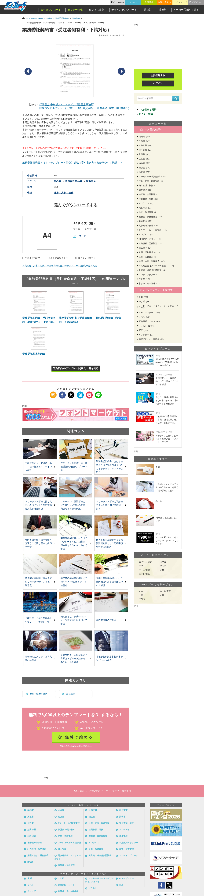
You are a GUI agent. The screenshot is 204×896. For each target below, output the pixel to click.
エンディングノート (128, 855)
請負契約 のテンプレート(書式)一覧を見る (75, 368)
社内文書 (93, 810)
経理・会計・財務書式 (37, 855)
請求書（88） (145, 168)
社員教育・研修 (96, 829)
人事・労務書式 (96, 849)
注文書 (61, 816)
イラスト (93, 888)
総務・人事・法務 (63, 192)
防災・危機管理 (65, 836)
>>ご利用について (31, 258)
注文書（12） (145, 159)
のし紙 (61, 878)
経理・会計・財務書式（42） (152, 261)
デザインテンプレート (124, 9)
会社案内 (126, 791)
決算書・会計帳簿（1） (149, 194)
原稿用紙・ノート (66, 885)
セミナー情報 (75, 9)
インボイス (94, 842)
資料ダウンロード (51, 9)
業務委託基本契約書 (33, 354)
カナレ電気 (144, 574)
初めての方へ (117, 2)
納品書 (92, 816)
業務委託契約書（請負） (110, 318)
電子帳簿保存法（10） (149, 226)
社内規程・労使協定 (36, 849)
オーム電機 (144, 570)
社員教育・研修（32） (149, 199)
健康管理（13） (146, 221)
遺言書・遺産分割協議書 (100, 855)
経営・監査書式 (126, 849)
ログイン (133, 2)
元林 (162, 570)
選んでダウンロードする (76, 205)
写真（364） (144, 330)
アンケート (124, 829)
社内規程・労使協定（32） (151, 243)
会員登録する (158, 75)
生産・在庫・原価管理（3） (152, 181)
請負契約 (70, 694)
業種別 (148, 9)
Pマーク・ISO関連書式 (69, 823)
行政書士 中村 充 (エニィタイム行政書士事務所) (66, 104)
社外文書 (123, 810)
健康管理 (123, 836)
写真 (121, 885)
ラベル (30, 885)
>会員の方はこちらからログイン (75, 745)
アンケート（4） (146, 203)
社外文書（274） (147, 150)
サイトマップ (180, 2)
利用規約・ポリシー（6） (151, 239)
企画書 (61, 810)
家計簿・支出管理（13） (150, 283)
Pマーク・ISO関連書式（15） (153, 177)
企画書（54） (145, 141)
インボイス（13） (147, 234)
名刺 (29, 878)
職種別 (162, 9)
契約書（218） (146, 136)
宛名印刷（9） (145, 208)
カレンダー (32, 891)
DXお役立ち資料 (147, 109)
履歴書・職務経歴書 (98, 836)
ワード (82, 236)
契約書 (30, 810)
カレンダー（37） (147, 335)
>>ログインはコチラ (85, 258)
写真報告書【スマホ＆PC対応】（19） (157, 266)
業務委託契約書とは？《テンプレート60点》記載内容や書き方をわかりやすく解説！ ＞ (72, 162)
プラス (163, 566)
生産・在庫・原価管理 (99, 823)
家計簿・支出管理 (66, 865)
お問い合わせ (164, 2)
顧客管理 (31, 829)
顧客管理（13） (146, 190)
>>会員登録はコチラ (58, 258)
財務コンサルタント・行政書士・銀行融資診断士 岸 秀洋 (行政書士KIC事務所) (84, 108)
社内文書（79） (146, 145)
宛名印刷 (31, 836)
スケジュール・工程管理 (69, 842)
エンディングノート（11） (151, 275)
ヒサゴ (163, 562)
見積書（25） (145, 154)
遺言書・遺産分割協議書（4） (153, 270)
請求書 (122, 816)
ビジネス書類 (96, 9)
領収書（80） (145, 172)
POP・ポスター (126, 878)
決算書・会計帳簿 (66, 829)
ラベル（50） (145, 317)
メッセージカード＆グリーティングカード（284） (158, 307)
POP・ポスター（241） (150, 312)
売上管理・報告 (126, 823)
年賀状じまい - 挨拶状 (68, 891)
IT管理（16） (145, 279)
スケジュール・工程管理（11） (153, 230)
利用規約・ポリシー (128, 842)
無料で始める (79, 737)
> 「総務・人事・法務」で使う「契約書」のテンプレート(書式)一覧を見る (59, 265)
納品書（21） (145, 163)
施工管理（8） (145, 248)
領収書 (30, 823)
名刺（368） (144, 297)
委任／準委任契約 (38, 694)
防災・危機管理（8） (148, 212)
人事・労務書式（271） (150, 252)
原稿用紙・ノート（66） (150, 321)
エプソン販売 (145, 562)
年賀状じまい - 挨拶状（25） (152, 339)
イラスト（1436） (147, 326)
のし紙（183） (146, 301)
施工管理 (62, 849)
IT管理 (30, 862)
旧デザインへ (196, 2)
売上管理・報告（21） (149, 185)
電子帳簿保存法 (34, 842)
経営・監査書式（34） (149, 257)
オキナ (142, 566)
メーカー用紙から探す (186, 9)
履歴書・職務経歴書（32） (151, 217)
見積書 (30, 816)
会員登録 (149, 2)
